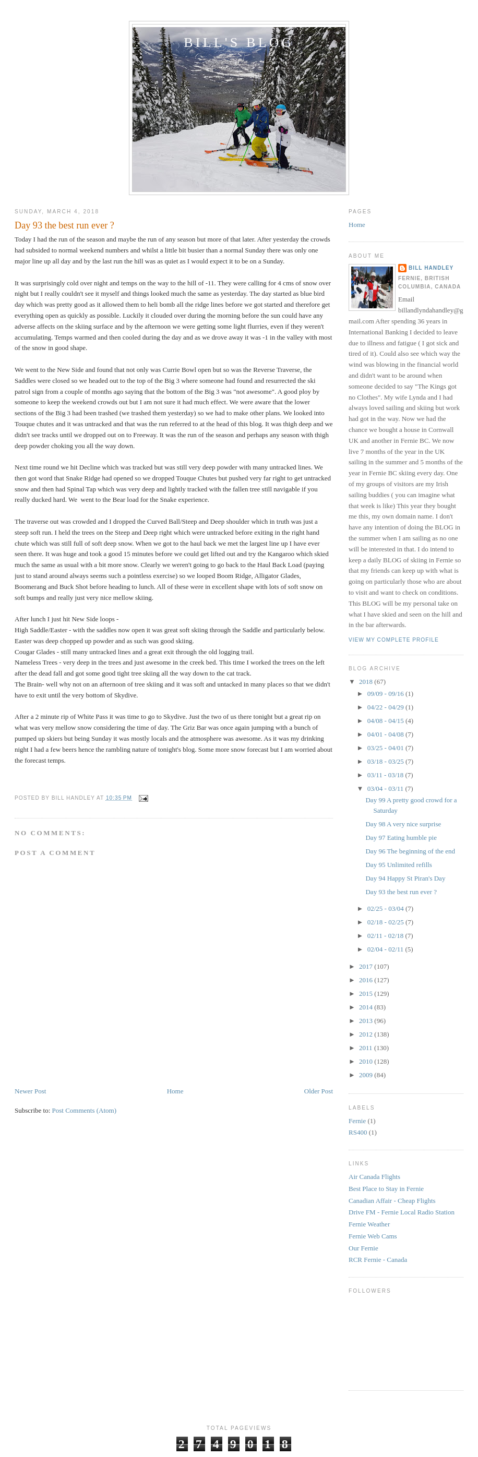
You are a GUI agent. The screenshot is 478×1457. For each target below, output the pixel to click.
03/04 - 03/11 (386, 788)
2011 (366, 1048)
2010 (366, 1061)
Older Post (318, 1091)
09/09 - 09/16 (386, 693)
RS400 (358, 1132)
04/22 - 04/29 (386, 707)
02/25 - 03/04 (386, 908)
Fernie (357, 1121)
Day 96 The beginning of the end (410, 851)
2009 (366, 1075)
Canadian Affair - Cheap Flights (392, 1201)
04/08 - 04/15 (386, 721)
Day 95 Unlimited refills (398, 865)
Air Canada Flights (374, 1177)
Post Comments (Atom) (84, 1110)
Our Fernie (363, 1248)
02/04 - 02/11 (386, 949)
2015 (366, 993)
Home (175, 1091)
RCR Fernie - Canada (378, 1259)
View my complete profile (394, 640)
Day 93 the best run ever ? (64, 225)
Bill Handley (431, 268)
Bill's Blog (239, 42)
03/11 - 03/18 (386, 775)
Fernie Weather (369, 1224)
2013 (366, 1021)
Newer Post (30, 1091)
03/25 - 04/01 (386, 748)
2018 (366, 681)
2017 (366, 966)
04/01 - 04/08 (386, 734)
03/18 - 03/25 (386, 761)
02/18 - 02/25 (386, 922)
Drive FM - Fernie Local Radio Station (402, 1212)
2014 (366, 1007)
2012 (366, 1034)
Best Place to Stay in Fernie (386, 1189)
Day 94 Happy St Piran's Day (405, 878)
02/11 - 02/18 (386, 936)
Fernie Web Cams (373, 1236)
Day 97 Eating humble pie (400, 837)
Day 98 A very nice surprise (403, 824)
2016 (366, 980)
